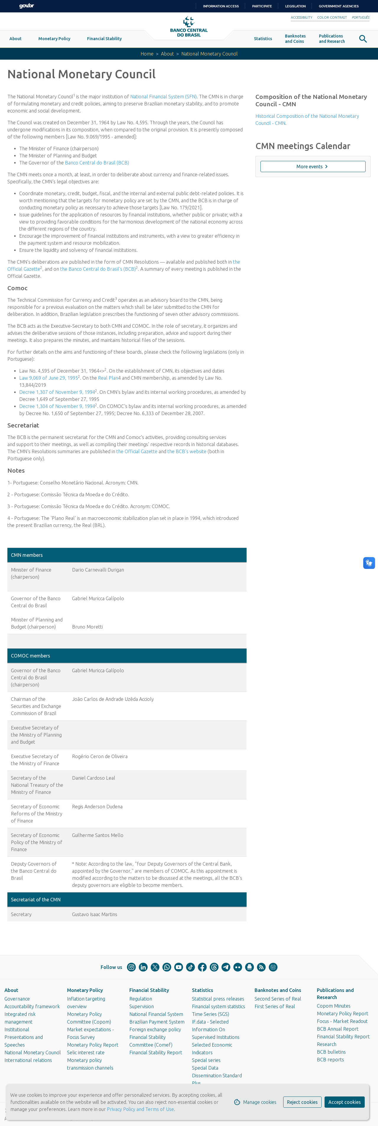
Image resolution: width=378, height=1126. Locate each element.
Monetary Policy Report (92, 1044)
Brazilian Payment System (157, 1021)
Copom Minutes (334, 1005)
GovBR (26, 6)
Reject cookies (302, 1102)
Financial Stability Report (155, 1052)
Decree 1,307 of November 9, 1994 (57, 392)
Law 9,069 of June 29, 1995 (48, 378)
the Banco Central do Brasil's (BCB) (98, 269)
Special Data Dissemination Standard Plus (217, 1075)
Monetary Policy (85, 990)
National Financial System (156, 1014)
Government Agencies (339, 6)
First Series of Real (275, 1006)
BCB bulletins (331, 1052)
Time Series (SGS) (210, 1014)
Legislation (295, 6)
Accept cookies (344, 1102)
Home (147, 53)
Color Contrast (332, 17)
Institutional (16, 1029)
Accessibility (301, 17)
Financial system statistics (218, 1006)
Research (326, 1044)
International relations (28, 1060)
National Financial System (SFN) (163, 96)
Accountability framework (32, 1006)
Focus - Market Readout (342, 1021)
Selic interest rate (86, 1052)
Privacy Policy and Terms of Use (140, 1109)
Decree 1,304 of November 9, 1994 (57, 406)
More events (313, 166)
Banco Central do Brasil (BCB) (97, 162)
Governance (17, 998)
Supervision (141, 1006)
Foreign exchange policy (155, 1029)
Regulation (140, 998)
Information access (221, 6)
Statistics (202, 990)
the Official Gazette (136, 451)
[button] (15, 39)
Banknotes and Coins (278, 990)
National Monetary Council (32, 1052)
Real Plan (108, 378)
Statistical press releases (218, 998)
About (167, 53)
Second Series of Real (278, 998)
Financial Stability (149, 990)
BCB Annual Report (338, 1029)
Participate (262, 6)
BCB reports (330, 1059)
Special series (206, 1060)
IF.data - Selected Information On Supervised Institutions (215, 1029)
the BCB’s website (186, 451)
